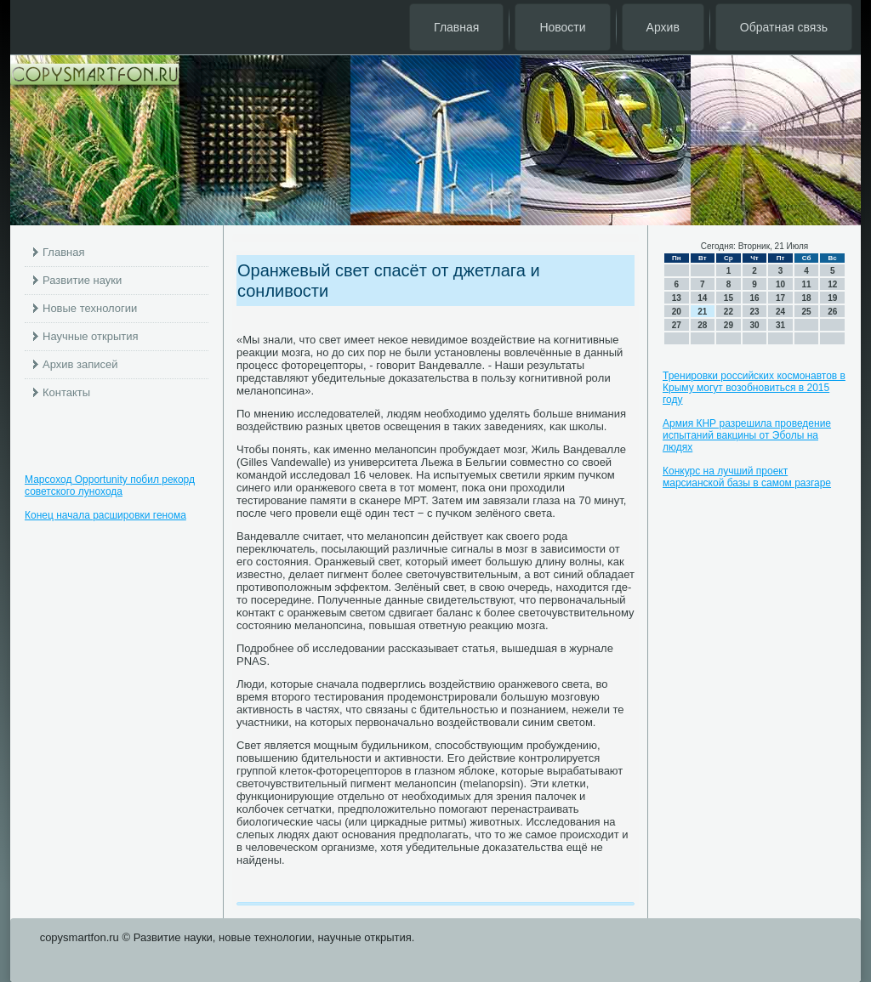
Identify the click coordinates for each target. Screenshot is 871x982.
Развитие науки (82, 280)
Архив (663, 27)
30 (754, 325)
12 (832, 284)
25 (806, 311)
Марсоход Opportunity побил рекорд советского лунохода (110, 485)
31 (780, 325)
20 (676, 311)
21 (702, 311)
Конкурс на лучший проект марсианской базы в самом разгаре (747, 477)
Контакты (66, 392)
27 (676, 325)
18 (806, 298)
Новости (562, 27)
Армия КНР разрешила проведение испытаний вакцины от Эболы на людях (747, 435)
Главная (456, 27)
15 (728, 298)
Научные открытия (91, 336)
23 (754, 311)
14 (702, 298)
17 (780, 298)
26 (832, 311)
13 (676, 298)
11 (806, 284)
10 (780, 284)
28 (702, 325)
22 (728, 311)
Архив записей (80, 364)
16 (754, 298)
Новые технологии (90, 308)
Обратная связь (784, 27)
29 (728, 325)
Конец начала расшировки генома (105, 515)
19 (832, 298)
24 (780, 311)
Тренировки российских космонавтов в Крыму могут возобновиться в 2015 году (754, 388)
